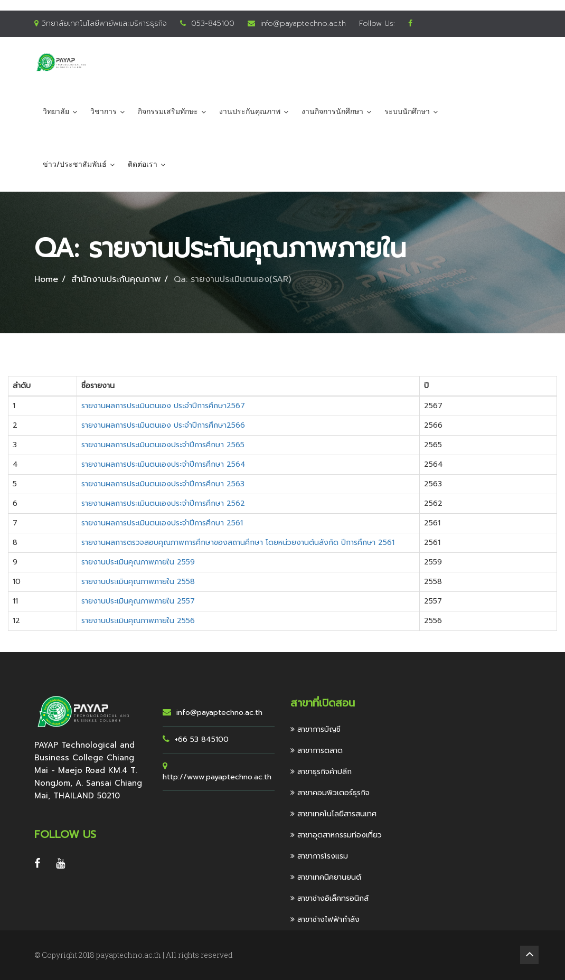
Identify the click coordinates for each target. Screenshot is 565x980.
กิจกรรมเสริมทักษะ (168, 111)
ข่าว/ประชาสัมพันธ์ (75, 164)
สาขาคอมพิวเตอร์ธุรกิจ (330, 792)
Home (46, 279)
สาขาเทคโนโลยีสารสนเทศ (333, 813)
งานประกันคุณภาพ (249, 111)
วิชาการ (103, 111)
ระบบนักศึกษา (407, 111)
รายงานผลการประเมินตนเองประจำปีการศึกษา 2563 (162, 483)
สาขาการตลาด (316, 750)
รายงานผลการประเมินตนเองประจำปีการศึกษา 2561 (162, 523)
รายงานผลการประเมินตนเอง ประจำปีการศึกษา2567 (163, 405)
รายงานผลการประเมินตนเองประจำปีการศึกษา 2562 (163, 503)
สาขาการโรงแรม (319, 856)
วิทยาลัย (56, 111)
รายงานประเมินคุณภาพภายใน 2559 (138, 562)
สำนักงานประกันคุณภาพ (116, 279)
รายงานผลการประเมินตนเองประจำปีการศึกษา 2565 (162, 444)
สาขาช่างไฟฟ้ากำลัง (325, 919)
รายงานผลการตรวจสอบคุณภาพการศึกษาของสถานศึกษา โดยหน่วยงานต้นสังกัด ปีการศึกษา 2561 (237, 542)
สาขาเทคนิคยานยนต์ (325, 877)
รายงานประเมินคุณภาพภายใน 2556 (138, 620)
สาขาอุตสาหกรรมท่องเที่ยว (336, 835)
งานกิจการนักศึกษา (332, 111)
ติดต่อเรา (142, 164)
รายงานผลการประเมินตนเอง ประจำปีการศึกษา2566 (163, 425)
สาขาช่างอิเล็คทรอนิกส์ (329, 898)
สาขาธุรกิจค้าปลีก (321, 771)
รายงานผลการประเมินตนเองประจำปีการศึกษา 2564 (163, 464)
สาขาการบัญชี (315, 729)
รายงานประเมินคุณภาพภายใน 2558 (138, 581)
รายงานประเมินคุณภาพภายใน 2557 (138, 601)
